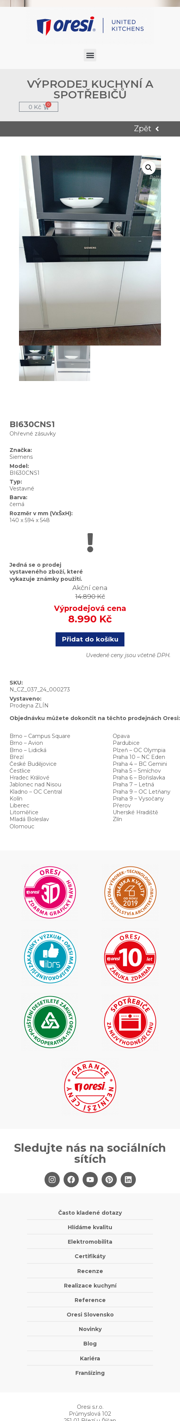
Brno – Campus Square (40, 736)
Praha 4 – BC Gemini (140, 763)
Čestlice (20, 770)
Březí (17, 757)
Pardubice (126, 742)
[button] (90, 55)
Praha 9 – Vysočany (138, 798)
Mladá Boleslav (29, 819)
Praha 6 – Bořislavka (139, 777)
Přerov (122, 805)
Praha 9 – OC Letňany (141, 791)
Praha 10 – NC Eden (139, 757)
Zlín (117, 819)
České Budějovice (33, 763)
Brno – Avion (26, 742)
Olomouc (22, 826)
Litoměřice (24, 812)
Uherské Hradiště (135, 812)
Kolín (16, 798)
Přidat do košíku (90, 639)
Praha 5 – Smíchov (137, 770)
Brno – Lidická (28, 750)
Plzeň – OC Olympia (139, 750)
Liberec (19, 805)
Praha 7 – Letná (133, 784)
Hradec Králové (29, 777)
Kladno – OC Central (36, 791)
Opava (121, 736)
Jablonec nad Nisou (35, 784)
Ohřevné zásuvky (33, 433)
